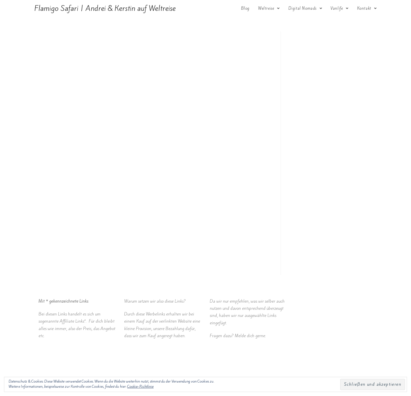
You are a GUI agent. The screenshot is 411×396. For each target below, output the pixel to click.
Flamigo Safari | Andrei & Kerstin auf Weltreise (105, 8)
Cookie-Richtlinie (140, 386)
